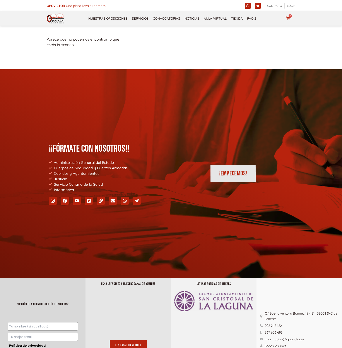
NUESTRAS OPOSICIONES (108, 18)
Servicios (140, 18)
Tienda (237, 18)
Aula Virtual (215, 18)
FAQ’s (251, 18)
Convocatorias (166, 18)
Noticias (192, 18)
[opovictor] (55, 18)
